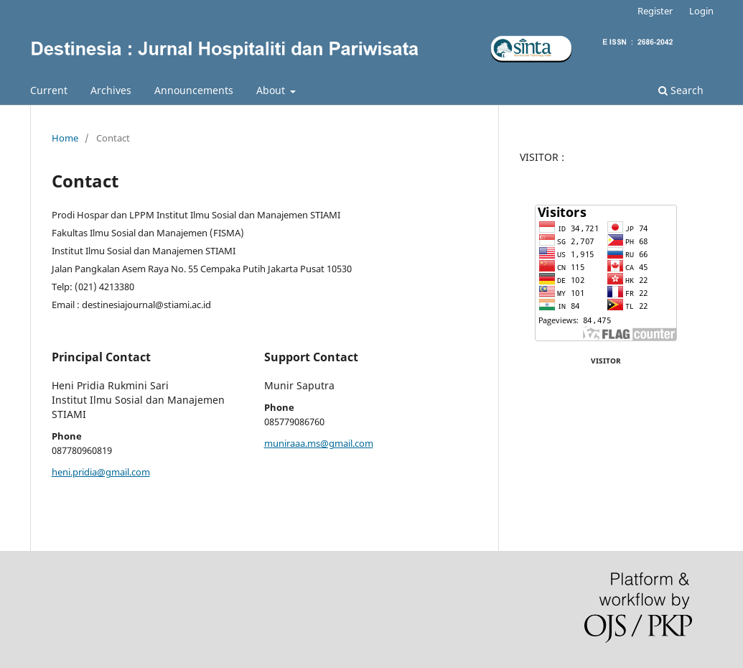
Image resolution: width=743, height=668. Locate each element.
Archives (110, 90)
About (272, 90)
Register (655, 10)
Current (48, 90)
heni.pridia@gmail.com (101, 471)
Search (681, 90)
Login (701, 10)
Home (65, 137)
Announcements (193, 90)
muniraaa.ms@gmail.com (318, 443)
